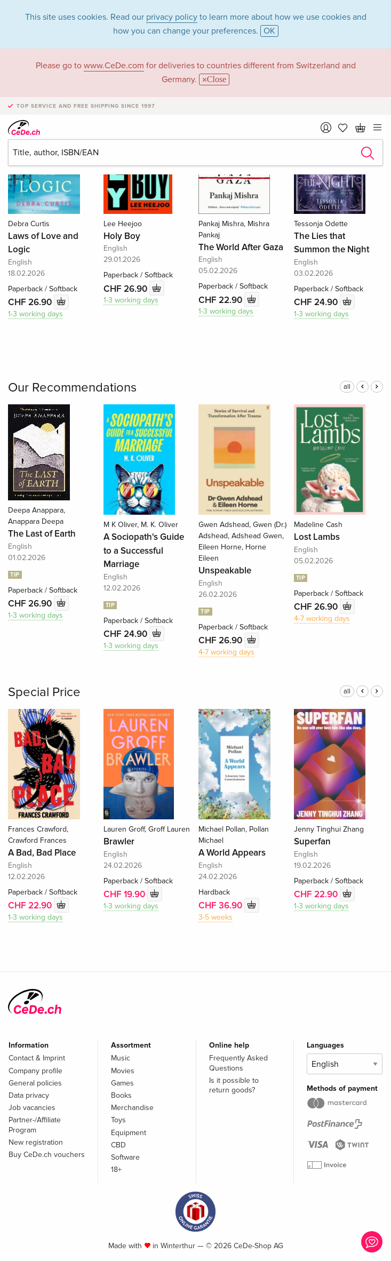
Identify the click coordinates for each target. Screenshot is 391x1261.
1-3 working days (35, 313)
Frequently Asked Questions (238, 1063)
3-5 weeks (215, 917)
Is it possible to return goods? (234, 1085)
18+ (116, 1169)
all (347, 386)
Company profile (35, 1070)
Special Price (44, 692)
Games (122, 1083)
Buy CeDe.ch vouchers (47, 1154)
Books (121, 1095)
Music (120, 1058)
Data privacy (29, 1095)
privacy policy (171, 17)
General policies (35, 1083)
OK (269, 31)
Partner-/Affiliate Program (35, 1124)
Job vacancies (32, 1107)
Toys (118, 1119)
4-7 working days (226, 652)
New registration (36, 1142)
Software (125, 1157)
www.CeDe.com (114, 65)
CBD (118, 1145)
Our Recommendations (72, 387)
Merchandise (132, 1107)
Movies (122, 1070)
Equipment (128, 1132)
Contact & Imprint (37, 1058)
